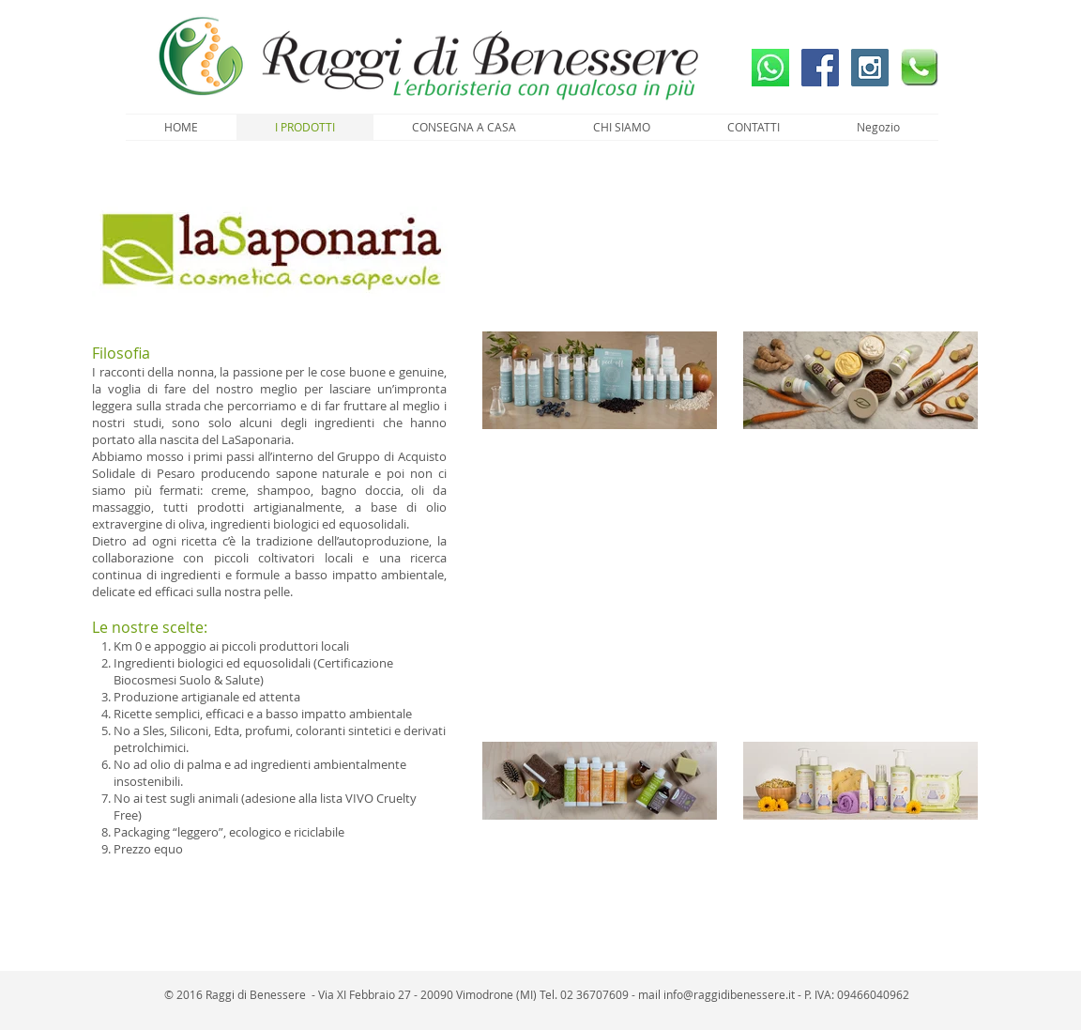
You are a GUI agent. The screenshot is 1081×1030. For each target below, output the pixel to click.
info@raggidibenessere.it (729, 994)
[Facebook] (820, 67)
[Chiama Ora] (919, 67)
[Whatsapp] (770, 67)
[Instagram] (870, 67)
